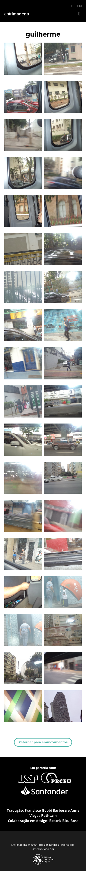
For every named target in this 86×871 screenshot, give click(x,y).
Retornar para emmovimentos (43, 742)
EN (79, 6)
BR (73, 6)
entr (16, 14)
